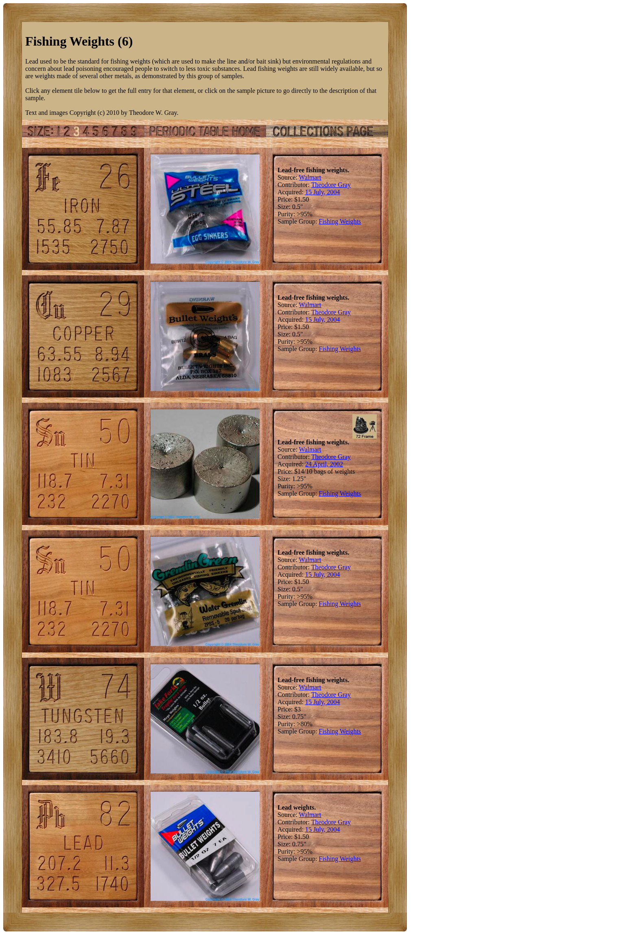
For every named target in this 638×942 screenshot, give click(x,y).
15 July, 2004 (322, 192)
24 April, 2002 (324, 464)
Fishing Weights (340, 221)
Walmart (310, 177)
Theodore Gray (331, 184)
